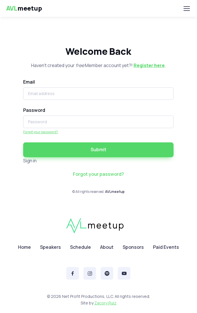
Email (29, 82)
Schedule (80, 247)
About (107, 247)
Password (34, 110)
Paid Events (166, 247)
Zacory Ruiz (105, 303)
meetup (24, 8)
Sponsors (133, 247)
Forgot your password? (40, 132)
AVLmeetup (115, 191)
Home (24, 247)
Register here (149, 65)
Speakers (50, 247)
